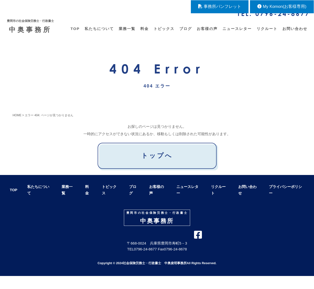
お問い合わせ (294, 33)
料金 (144, 33)
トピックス (163, 33)
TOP (74, 33)
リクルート (266, 33)
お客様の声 (206, 33)
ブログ (185, 33)
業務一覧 (126, 33)
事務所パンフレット (219, 6)
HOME (17, 123)
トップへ (157, 163)
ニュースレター (236, 33)
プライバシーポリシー (285, 197)
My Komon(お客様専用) (281, 6)
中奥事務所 (32, 28)
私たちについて (98, 33)
